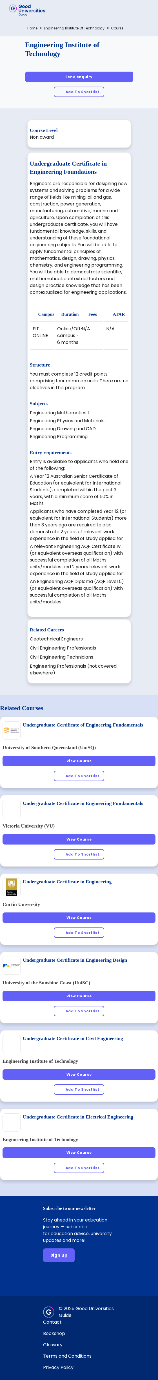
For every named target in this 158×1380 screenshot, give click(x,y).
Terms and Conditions (67, 1356)
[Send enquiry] (79, 77)
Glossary (53, 1345)
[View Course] (79, 761)
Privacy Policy (58, 1367)
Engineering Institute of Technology (74, 28)
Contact (52, 1322)
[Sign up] (59, 1255)
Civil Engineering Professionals (63, 648)
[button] (145, 10)
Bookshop (54, 1333)
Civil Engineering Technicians (61, 657)
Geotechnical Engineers (56, 639)
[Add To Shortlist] (79, 92)
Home (32, 28)
